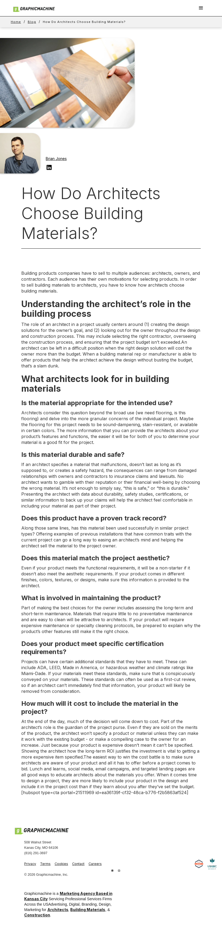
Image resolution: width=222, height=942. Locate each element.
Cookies (61, 864)
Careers (95, 864)
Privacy (30, 864)
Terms (45, 864)
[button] (201, 8)
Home (16, 22)
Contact (78, 864)
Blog (32, 22)
